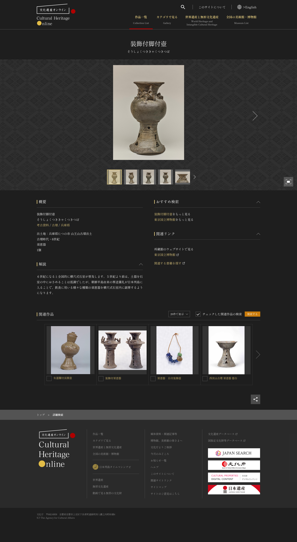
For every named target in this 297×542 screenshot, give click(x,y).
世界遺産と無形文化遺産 (202, 21)
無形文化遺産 (101, 486)
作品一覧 (141, 21)
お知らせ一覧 (158, 460)
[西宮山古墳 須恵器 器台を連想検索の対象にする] (204, 378)
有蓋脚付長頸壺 (62, 378)
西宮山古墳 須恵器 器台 (223, 378)
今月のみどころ (160, 454)
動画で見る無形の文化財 (107, 493)
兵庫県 (65, 225)
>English (246, 7)
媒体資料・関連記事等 (164, 434)
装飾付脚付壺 (163, 214)
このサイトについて (212, 7)
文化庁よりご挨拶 (161, 447)
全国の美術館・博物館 (241, 21)
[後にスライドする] (254, 116)
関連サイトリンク (161, 480)
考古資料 (43, 225)
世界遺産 (98, 480)
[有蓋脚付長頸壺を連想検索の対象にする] (49, 378)
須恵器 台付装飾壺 (169, 378)
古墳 (55, 225)
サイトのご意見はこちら (165, 494)
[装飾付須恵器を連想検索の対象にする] (100, 378)
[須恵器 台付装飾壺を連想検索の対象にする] (153, 378)
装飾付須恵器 (113, 378)
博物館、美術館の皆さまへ (166, 440)
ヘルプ (155, 467)
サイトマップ (158, 487)
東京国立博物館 (164, 219)
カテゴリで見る (167, 21)
